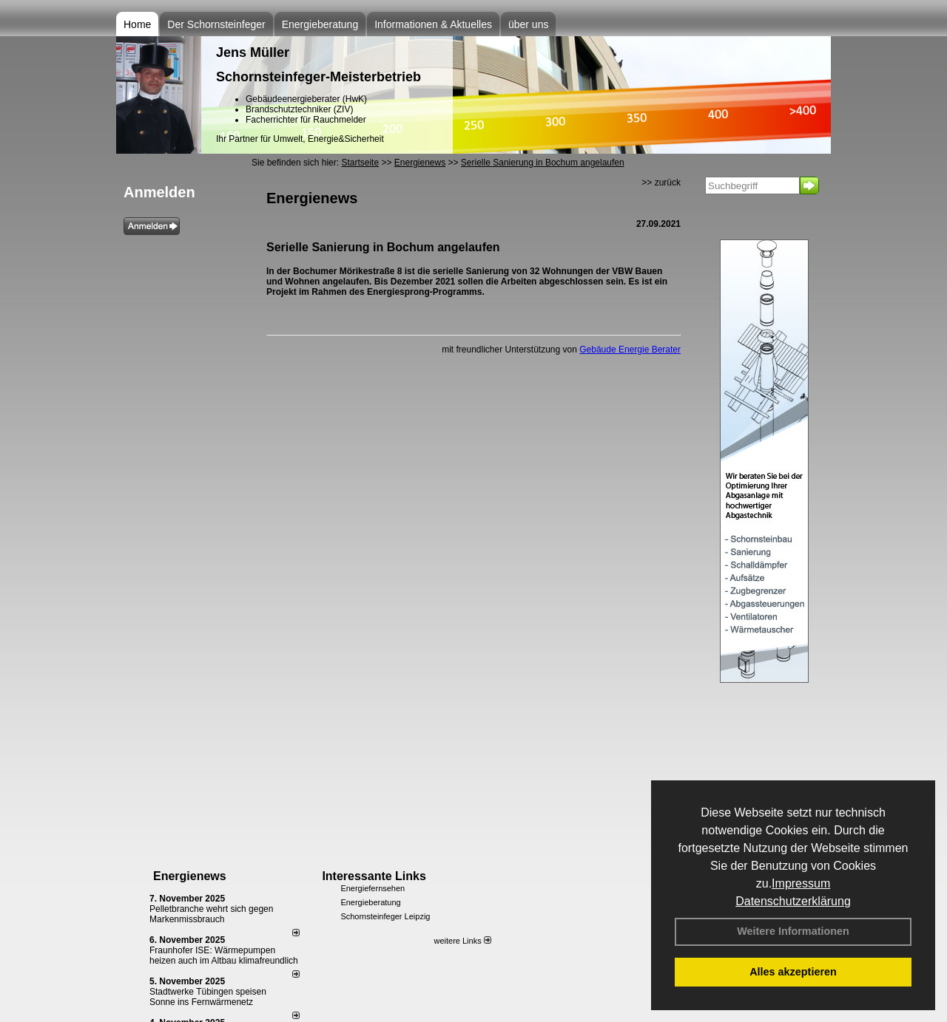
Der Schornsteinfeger (216, 24)
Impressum (801, 883)
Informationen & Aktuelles (433, 24)
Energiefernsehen (372, 888)
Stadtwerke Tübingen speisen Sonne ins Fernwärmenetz (207, 997)
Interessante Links (374, 876)
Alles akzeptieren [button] (793, 972)
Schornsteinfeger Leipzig (385, 916)
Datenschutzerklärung (793, 901)
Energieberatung (320, 24)
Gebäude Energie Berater (630, 349)
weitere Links (462, 940)
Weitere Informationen (793, 931)
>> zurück (661, 182)
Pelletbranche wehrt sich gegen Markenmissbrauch (211, 914)
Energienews (189, 876)
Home (137, 24)
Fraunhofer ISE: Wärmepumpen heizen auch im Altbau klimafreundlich (223, 955)
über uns (528, 24)
